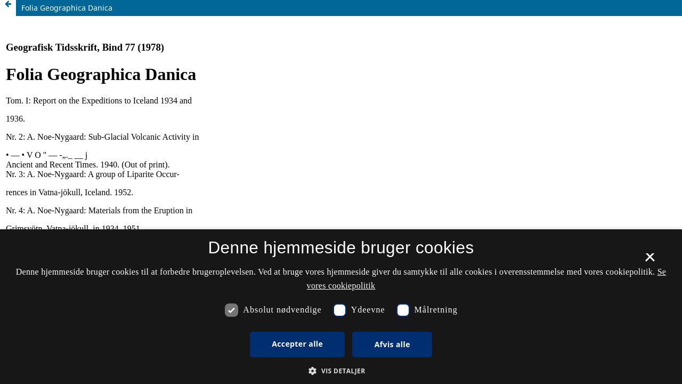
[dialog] (341, 306)
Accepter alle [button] (297, 344)
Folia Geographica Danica (66, 8)
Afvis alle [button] (392, 344)
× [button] (650, 260)
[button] (340, 371)
